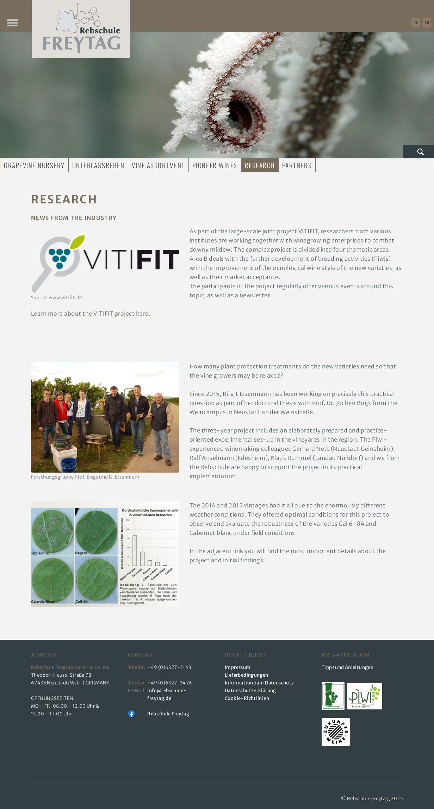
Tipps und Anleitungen (347, 667)
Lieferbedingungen (246, 675)
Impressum (238, 667)
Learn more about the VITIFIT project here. (90, 313)
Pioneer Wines (214, 165)
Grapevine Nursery (34, 165)
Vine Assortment (158, 165)
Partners (297, 165)
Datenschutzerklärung (250, 691)
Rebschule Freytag (168, 714)
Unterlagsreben (98, 165)
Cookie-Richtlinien (247, 698)
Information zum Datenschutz (259, 683)
